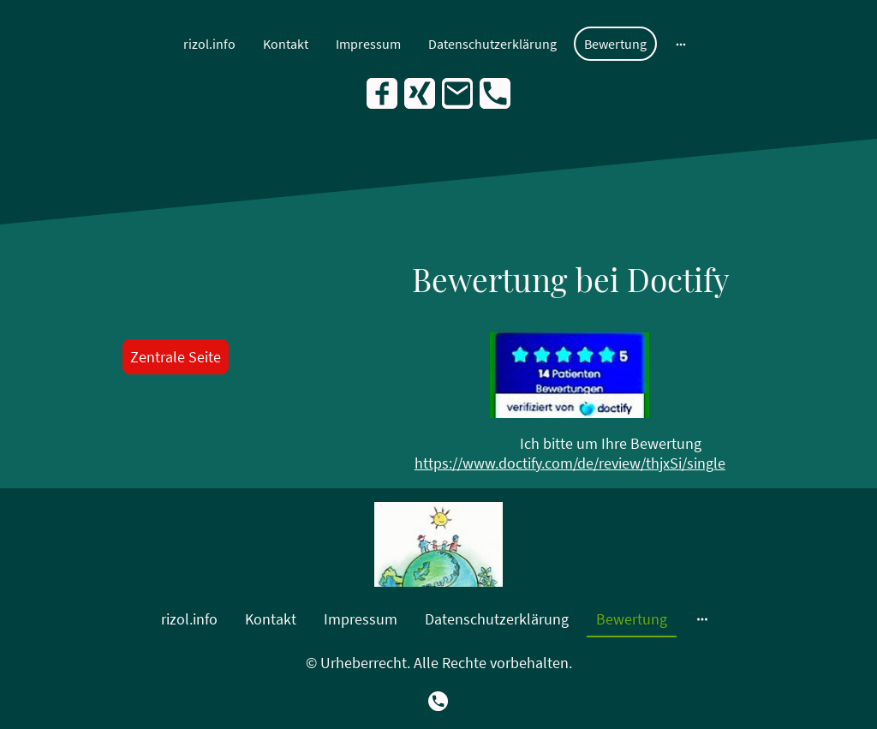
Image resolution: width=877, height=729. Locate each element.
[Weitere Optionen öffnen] (681, 43)
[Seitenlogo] (438, 545)
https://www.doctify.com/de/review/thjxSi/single (570, 463)
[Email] (457, 93)
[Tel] (495, 93)
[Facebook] (382, 93)
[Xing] (419, 93)
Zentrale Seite (175, 357)
